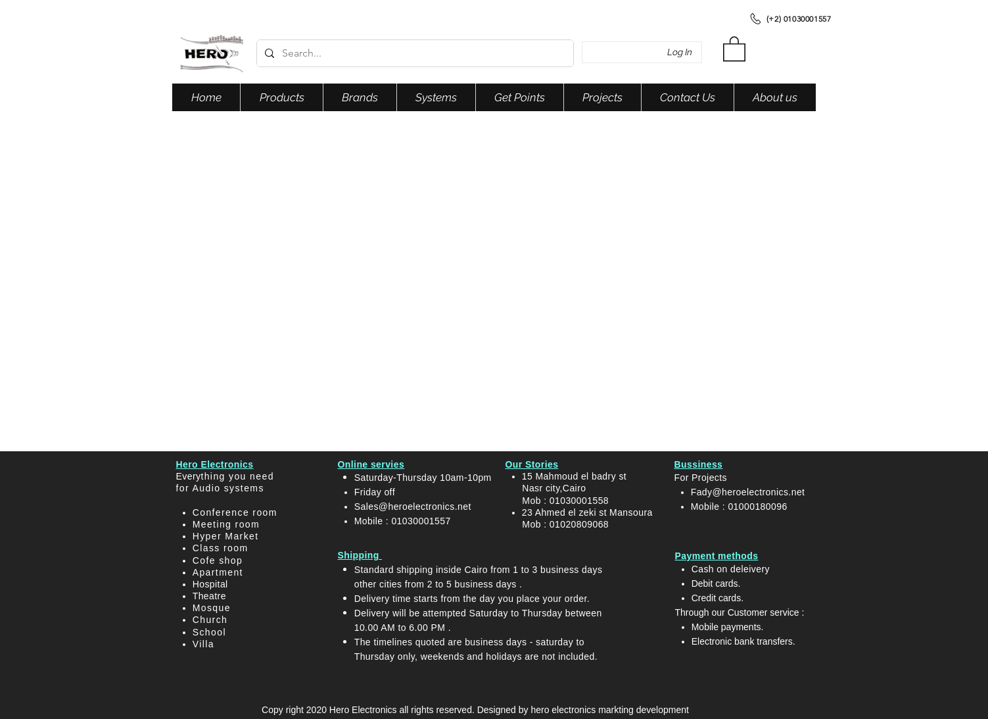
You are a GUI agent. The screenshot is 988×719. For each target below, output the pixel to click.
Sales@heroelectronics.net (412, 506)
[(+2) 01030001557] (789, 18)
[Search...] (414, 53)
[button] (734, 48)
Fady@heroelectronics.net (748, 492)
